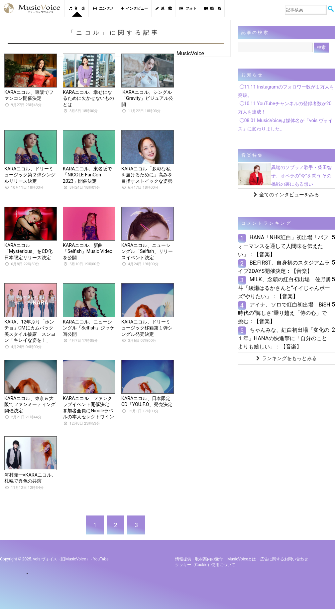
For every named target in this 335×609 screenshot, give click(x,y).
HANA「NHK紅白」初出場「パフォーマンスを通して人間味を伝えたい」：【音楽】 (283, 245)
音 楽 (77, 8)
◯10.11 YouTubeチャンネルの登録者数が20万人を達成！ (285, 107)
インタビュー (134, 8)
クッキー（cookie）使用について (205, 564)
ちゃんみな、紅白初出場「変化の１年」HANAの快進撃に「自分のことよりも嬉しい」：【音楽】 (283, 338)
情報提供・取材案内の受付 (199, 559)
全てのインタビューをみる (286, 195)
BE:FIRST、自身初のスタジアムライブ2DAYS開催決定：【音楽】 (284, 267)
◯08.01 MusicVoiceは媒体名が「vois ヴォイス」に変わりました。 (285, 124)
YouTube (101, 559)
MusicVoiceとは (241, 559)
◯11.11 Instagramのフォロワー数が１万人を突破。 (286, 91)
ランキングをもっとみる (286, 358)
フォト (187, 8)
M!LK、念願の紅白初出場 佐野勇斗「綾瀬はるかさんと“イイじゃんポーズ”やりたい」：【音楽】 (284, 287)
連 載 (164, 8)
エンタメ (103, 8)
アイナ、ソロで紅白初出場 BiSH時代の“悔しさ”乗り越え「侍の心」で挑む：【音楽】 (284, 313)
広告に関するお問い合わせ (284, 559)
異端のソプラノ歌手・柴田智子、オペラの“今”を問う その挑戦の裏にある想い (301, 176)
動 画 (212, 8)
